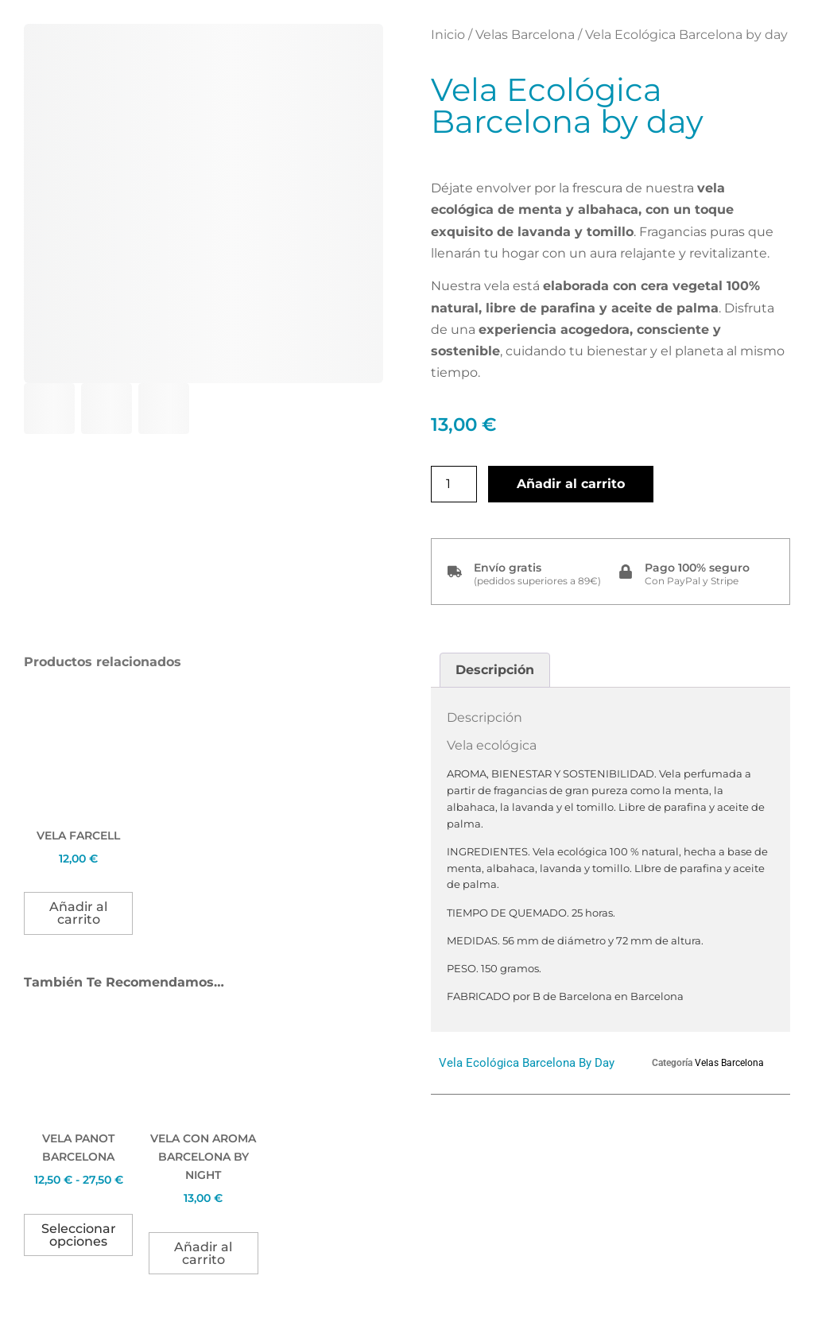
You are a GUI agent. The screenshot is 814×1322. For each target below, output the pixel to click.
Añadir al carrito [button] (78, 913)
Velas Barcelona (525, 34)
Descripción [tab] (494, 669)
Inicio (448, 34)
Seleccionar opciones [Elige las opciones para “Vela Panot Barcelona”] (78, 1235)
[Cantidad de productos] (454, 484)
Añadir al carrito (571, 483)
